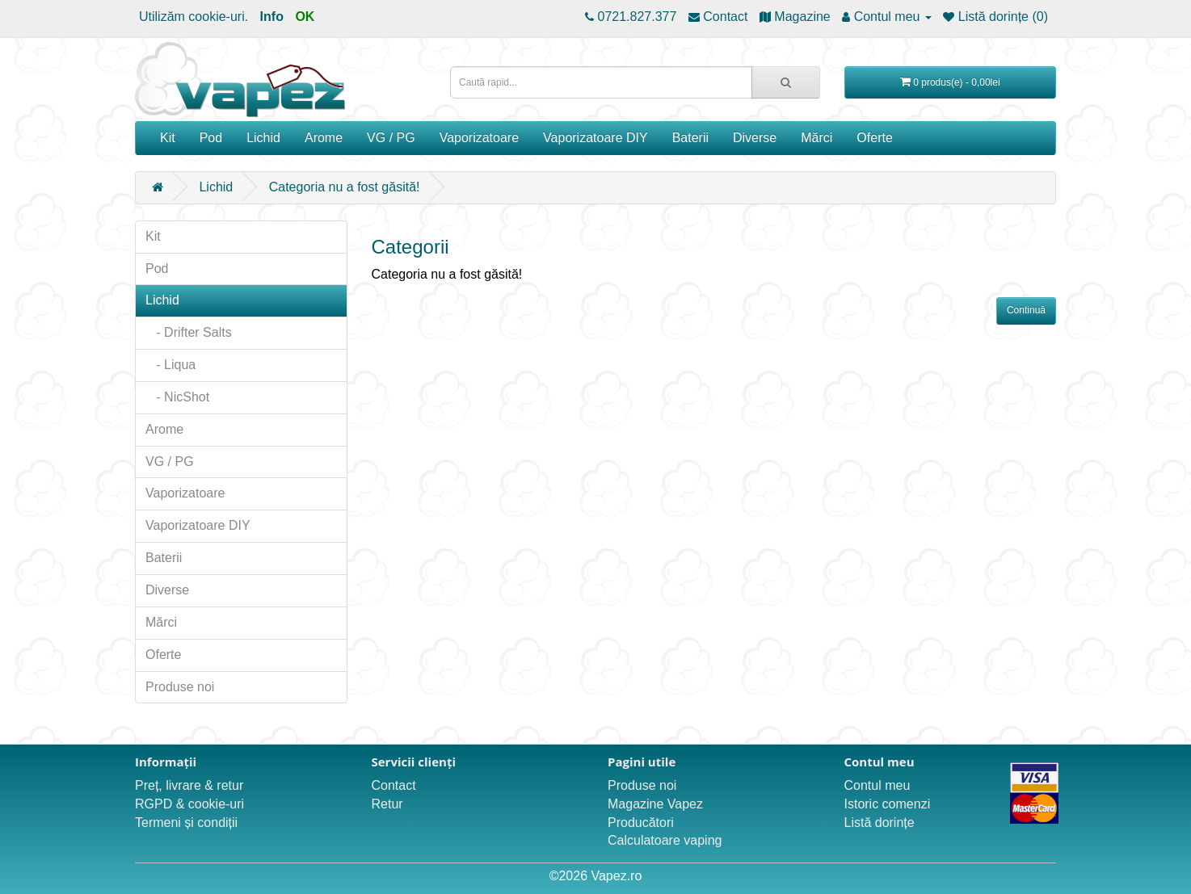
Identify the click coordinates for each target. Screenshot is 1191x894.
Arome (324, 138)
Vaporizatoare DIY (595, 138)
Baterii (690, 138)
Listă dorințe (879, 822)
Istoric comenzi (887, 804)
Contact (394, 785)
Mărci (816, 138)
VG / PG (391, 138)
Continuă (1026, 310)
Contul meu (877, 785)
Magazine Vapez (655, 804)
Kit (167, 138)
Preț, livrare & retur (189, 785)
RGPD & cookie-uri (189, 804)
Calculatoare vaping (665, 840)
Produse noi (179, 687)
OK (304, 16)
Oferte (874, 138)
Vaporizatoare (479, 138)
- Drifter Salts (188, 332)
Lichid (263, 138)
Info (272, 16)
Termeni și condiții (186, 822)
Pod (211, 138)
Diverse (754, 138)
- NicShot (177, 397)
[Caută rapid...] (785, 82)
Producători (641, 822)
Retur (387, 804)
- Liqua (170, 364)
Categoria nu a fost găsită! (344, 187)
